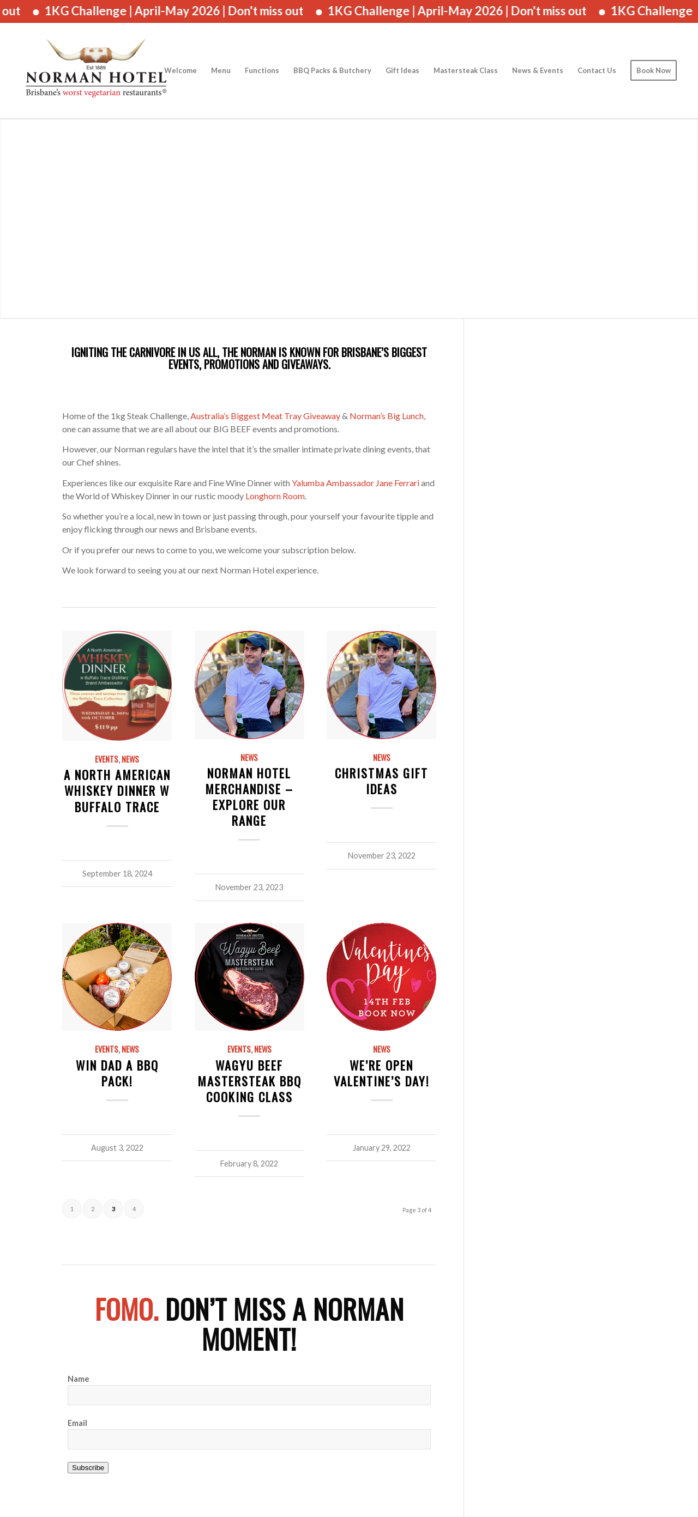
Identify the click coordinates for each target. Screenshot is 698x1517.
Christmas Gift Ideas (381, 780)
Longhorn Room (275, 496)
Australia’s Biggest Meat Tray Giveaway (265, 415)
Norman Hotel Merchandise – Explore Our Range (249, 796)
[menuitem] (180, 70)
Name (78, 1378)
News (130, 759)
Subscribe (88, 1468)
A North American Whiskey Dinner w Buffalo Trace (117, 790)
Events (106, 759)
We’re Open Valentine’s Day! (382, 1073)
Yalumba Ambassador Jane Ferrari (355, 483)
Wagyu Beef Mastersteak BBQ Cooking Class (249, 1080)
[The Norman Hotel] (96, 70)
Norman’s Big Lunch (387, 415)
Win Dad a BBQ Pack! (117, 1073)
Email (77, 1423)
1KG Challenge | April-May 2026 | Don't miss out (184, 10)
